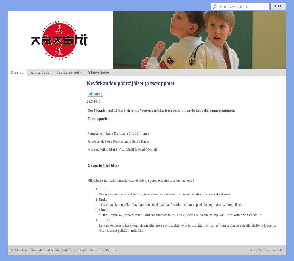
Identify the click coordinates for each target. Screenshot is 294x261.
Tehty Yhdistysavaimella (266, 250)
